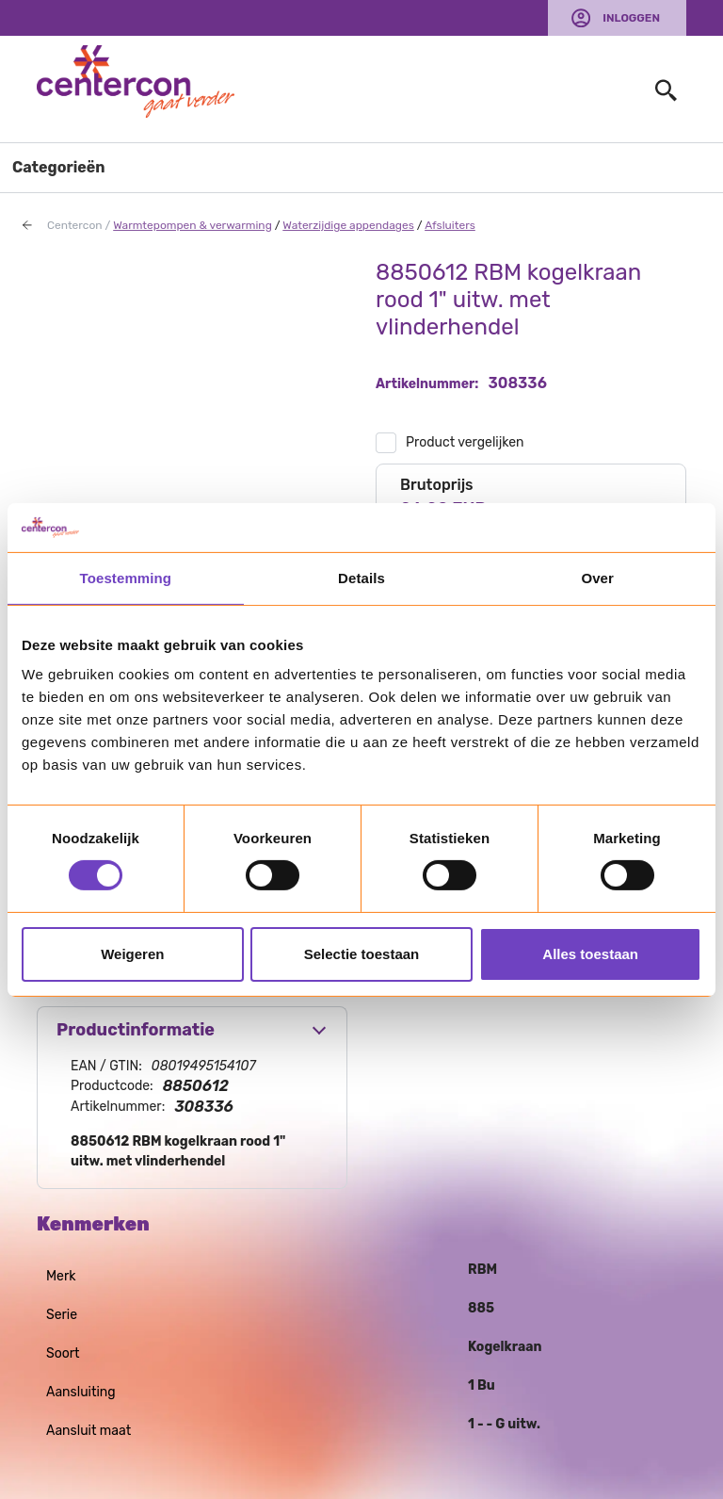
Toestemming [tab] (126, 578)
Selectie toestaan (362, 954)
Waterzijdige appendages (348, 225)
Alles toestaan (590, 954)
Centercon (75, 225)
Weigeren (132, 954)
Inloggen (631, 17)
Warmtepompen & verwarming (192, 225)
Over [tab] (597, 578)
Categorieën (58, 167)
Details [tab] (361, 578)
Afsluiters (450, 225)
